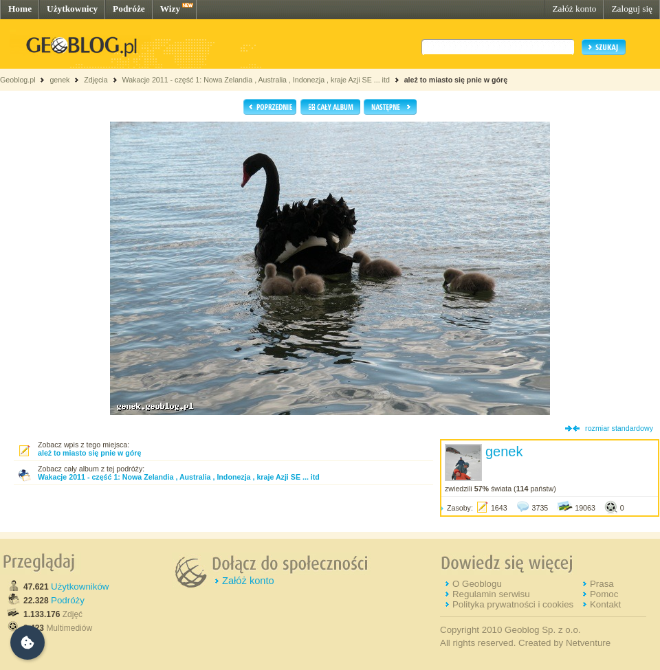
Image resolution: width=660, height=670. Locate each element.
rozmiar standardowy (619, 428)
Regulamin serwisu (491, 594)
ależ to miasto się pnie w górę (455, 80)
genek (59, 80)
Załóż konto (574, 8)
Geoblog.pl (18, 80)
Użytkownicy (72, 8)
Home (20, 8)
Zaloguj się (631, 8)
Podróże (129, 8)
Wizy (170, 8)
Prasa (602, 584)
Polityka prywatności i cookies (512, 604)
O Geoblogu (477, 584)
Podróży (68, 600)
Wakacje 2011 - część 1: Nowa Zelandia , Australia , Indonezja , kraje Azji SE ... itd (255, 80)
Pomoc (604, 594)
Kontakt (605, 604)
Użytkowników (80, 586)
